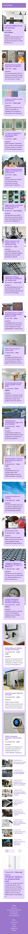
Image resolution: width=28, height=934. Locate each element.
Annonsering (14, 922)
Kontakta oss (14, 928)
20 (19, 851)
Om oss (14, 924)
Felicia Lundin (17, 103)
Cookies (14, 926)
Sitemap (14, 930)
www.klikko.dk (15, 915)
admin (15, 68)
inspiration (7, 35)
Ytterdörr (7, 883)
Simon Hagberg (8, 32)
